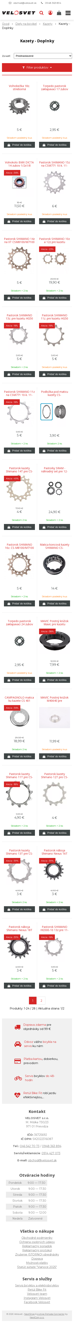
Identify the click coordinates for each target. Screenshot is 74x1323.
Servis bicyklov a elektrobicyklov (37, 1285)
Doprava (37, 1258)
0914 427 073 (51, 1153)
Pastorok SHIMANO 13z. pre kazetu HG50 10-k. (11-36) (19, 318)
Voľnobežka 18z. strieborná (19, 87)
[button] (41, 13)
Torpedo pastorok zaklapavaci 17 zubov (54, 87)
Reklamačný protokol (37, 1250)
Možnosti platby (37, 1263)
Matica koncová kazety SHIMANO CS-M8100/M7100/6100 (54, 548)
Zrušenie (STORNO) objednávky (37, 1254)
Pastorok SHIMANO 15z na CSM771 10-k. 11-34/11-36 (54, 165)
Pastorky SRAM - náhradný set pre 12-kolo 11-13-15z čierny (54, 471)
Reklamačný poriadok (37, 1246)
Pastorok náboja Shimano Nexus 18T (19, 928)
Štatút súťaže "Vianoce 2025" (37, 1267)
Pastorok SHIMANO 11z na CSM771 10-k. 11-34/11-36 (19, 395)
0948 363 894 (53, 2)
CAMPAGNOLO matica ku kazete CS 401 (19, 699)
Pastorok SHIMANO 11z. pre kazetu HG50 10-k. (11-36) (54, 318)
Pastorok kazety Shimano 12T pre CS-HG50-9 (54, 777)
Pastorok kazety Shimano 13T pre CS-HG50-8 (19, 853)
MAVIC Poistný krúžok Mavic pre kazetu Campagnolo (54, 624)
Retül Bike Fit (37, 1289)
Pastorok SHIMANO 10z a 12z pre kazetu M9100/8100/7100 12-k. (54, 242)
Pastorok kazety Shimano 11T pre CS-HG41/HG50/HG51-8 (19, 777)
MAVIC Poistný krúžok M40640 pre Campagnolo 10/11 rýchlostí (54, 700)
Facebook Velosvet (37, 1302)
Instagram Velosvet (37, 1298)
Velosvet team (37, 1294)
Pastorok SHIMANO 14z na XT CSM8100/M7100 (19, 240)
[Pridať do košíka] (19, 145)
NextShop (29, 1314)
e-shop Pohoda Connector (51, 1314)
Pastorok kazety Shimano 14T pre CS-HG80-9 (19, 471)
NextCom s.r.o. (37, 1317)
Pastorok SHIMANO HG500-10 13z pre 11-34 (54, 930)
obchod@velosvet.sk (25, 2)
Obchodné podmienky (37, 1238)
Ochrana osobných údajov (37, 1242)
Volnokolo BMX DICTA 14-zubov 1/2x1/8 (19, 164)
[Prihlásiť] (50, 13)
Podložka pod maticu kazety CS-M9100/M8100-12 (54, 395)
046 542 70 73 (29, 1146)
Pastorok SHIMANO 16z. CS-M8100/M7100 (19, 546)
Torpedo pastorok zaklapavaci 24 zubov (19, 623)
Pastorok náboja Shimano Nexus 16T (54, 852)
